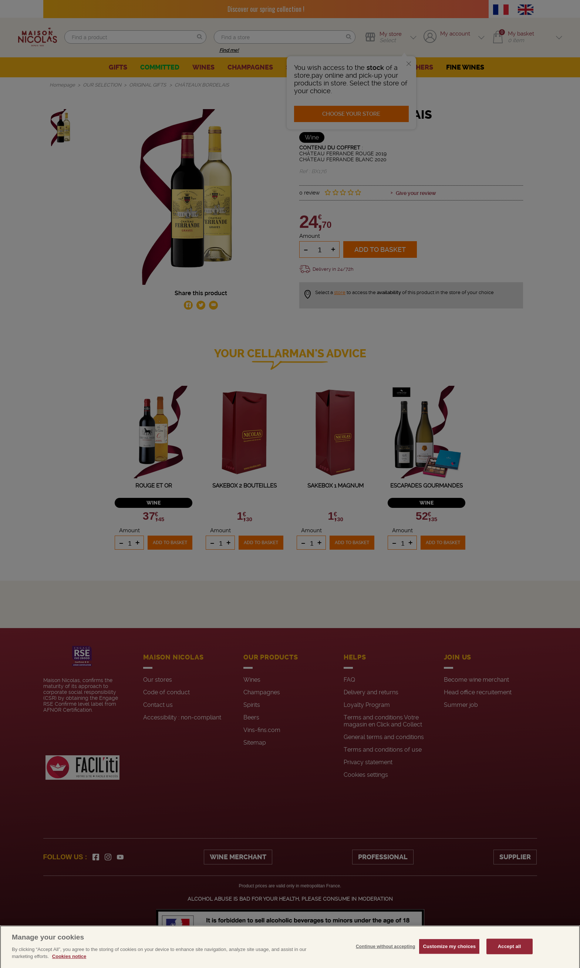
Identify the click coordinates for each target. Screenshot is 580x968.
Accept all (509, 958)
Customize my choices (449, 958)
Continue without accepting (385, 958)
